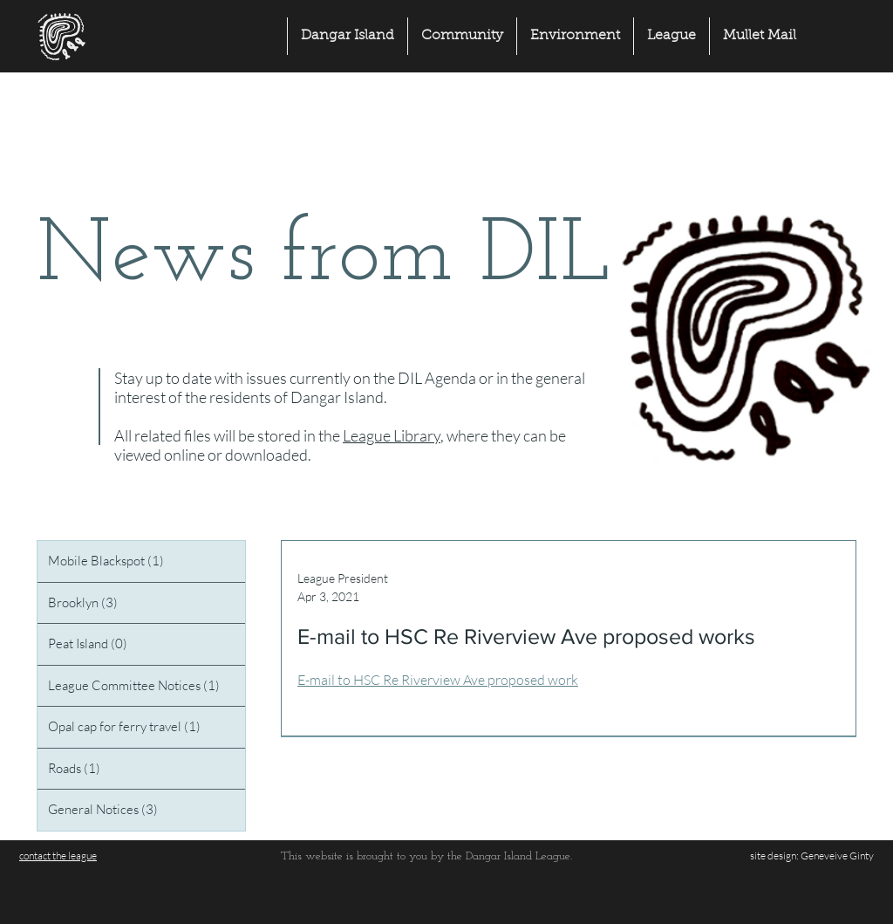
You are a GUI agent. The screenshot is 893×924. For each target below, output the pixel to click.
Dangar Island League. (519, 856)
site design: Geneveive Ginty (811, 855)
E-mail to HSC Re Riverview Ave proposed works (526, 636)
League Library (391, 435)
